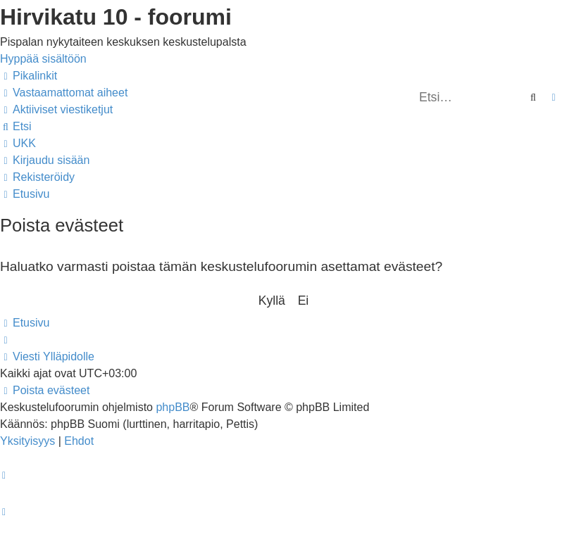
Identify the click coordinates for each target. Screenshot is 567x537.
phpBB (172, 407)
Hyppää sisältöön (43, 59)
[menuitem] (63, 93)
